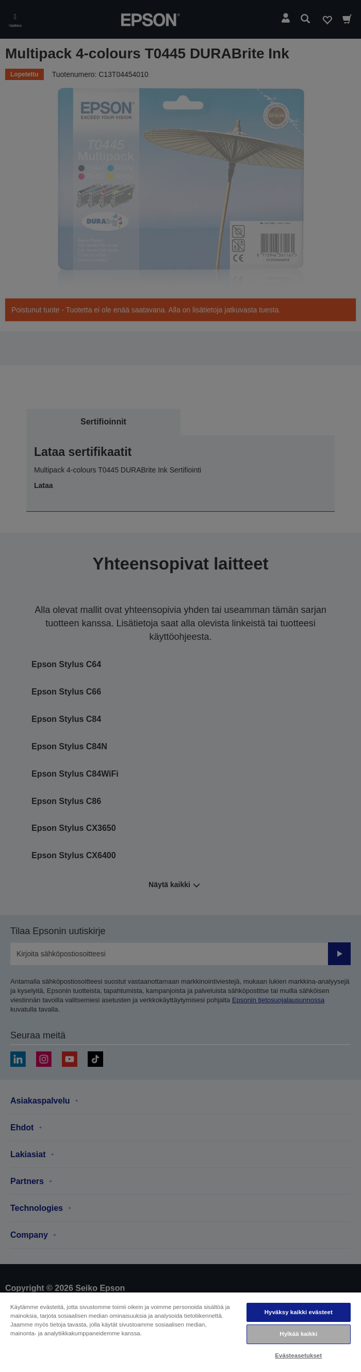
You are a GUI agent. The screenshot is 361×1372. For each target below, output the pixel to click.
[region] (180, 1331)
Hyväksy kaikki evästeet (299, 1312)
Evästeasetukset (298, 1355)
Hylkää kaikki (298, 1334)
